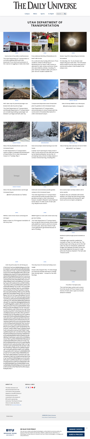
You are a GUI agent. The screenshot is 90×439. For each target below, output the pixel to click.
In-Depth (51, 14)
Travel (17, 102)
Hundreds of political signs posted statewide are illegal (73, 250)
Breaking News (45, 149)
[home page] (45, 7)
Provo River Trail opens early (73, 298)
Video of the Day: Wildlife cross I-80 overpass (71, 106)
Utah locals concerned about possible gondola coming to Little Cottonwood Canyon (42, 202)
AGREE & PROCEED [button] (76, 434)
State (16, 275)
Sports (43, 14)
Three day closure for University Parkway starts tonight (44, 281)
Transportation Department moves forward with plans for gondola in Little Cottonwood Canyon (45, 109)
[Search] (61, 13)
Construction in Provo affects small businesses (14, 56)
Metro (35, 14)
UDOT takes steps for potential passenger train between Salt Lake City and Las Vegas (16, 109)
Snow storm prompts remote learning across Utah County (42, 155)
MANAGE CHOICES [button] (75, 429)
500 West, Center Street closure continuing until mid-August (14, 232)
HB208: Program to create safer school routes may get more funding (45, 232)
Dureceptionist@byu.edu (12, 423)
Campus (27, 14)
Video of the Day (73, 102)
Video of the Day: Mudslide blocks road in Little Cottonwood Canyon (15, 155)
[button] (87, 429)
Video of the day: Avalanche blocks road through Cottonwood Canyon (16, 201)
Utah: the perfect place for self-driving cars (15, 279)
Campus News (73, 196)
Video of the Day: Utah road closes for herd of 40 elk (73, 153)
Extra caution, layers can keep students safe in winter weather (71, 201)
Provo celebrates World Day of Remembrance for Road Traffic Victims (44, 58)
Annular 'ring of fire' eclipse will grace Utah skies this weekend (73, 58)
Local (17, 52)
